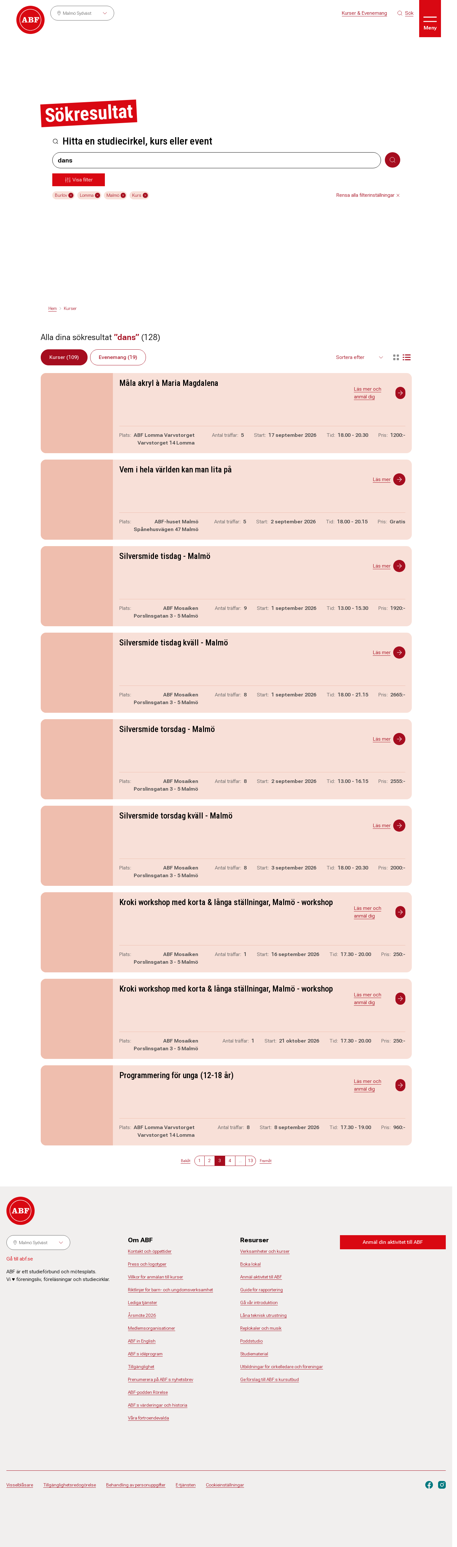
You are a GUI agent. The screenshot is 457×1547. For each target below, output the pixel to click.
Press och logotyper (147, 1264)
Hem (52, 308)
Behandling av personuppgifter (135, 1484)
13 (250, 1160)
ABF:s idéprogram (145, 1353)
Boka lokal (250, 1264)
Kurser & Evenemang (364, 13)
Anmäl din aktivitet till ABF (393, 1242)
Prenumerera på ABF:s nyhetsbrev (160, 1379)
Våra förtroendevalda (148, 1417)
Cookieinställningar (225, 1484)
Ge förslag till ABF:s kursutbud (269, 1379)
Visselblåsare (19, 1484)
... (240, 1160)
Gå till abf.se (19, 1259)
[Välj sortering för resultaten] (360, 357)
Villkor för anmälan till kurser (155, 1276)
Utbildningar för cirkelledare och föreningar (281, 1366)
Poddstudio (251, 1340)
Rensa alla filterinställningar (368, 195)
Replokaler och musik (261, 1328)
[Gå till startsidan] (30, 20)
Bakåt (185, 1161)
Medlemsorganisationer (151, 1328)
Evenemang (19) (118, 357)
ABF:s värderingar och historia (157, 1405)
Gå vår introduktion (259, 1302)
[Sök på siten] (405, 13)
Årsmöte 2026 (142, 1315)
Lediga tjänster (142, 1302)
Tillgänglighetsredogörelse (69, 1484)
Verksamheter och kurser (265, 1251)
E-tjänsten (186, 1484)
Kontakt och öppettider (150, 1251)
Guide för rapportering (261, 1289)
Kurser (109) (64, 357)
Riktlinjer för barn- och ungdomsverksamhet (170, 1289)
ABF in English (142, 1340)
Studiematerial (254, 1353)
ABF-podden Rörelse (148, 1392)
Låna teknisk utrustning (263, 1315)
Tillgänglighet (141, 1366)
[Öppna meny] (430, 18)
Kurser (70, 308)
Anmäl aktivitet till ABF (261, 1276)
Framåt (266, 1161)
